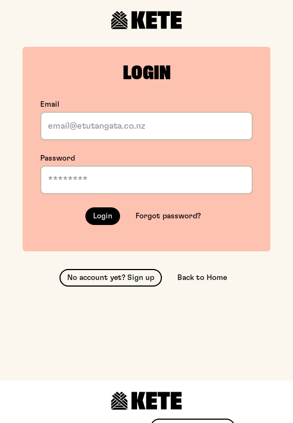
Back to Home (202, 278)
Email (49, 104)
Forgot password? (168, 216)
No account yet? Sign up (110, 278)
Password (57, 158)
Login (102, 216)
